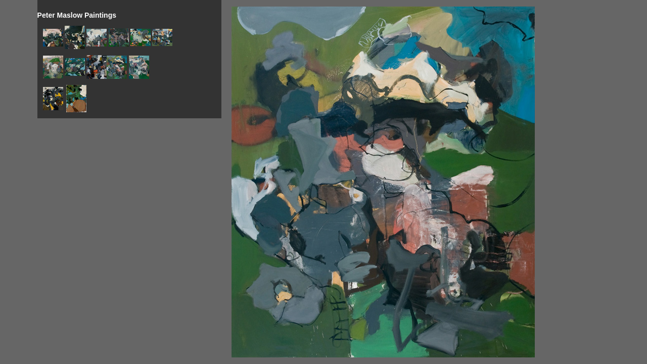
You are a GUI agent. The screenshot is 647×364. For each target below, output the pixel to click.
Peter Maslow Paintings (76, 15)
